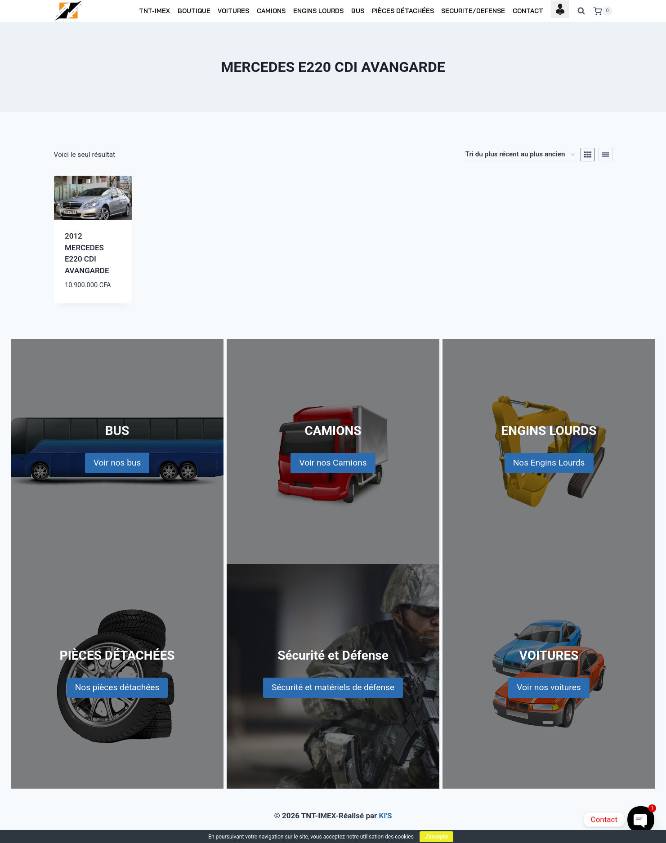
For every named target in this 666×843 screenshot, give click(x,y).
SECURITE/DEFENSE (473, 11)
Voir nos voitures (549, 687)
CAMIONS (271, 11)
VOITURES (233, 11)
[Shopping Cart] (602, 11)
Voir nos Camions (333, 462)
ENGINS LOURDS (318, 11)
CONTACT (528, 11)
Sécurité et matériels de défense (333, 687)
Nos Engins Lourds (549, 462)
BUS (357, 11)
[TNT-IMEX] (69, 11)
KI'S (385, 815)
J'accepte (436, 837)
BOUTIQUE (194, 11)
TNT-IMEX (154, 11)
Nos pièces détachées (117, 687)
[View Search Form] (581, 11)
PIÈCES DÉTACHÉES (403, 11)
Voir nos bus (117, 462)
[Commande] (520, 154)
